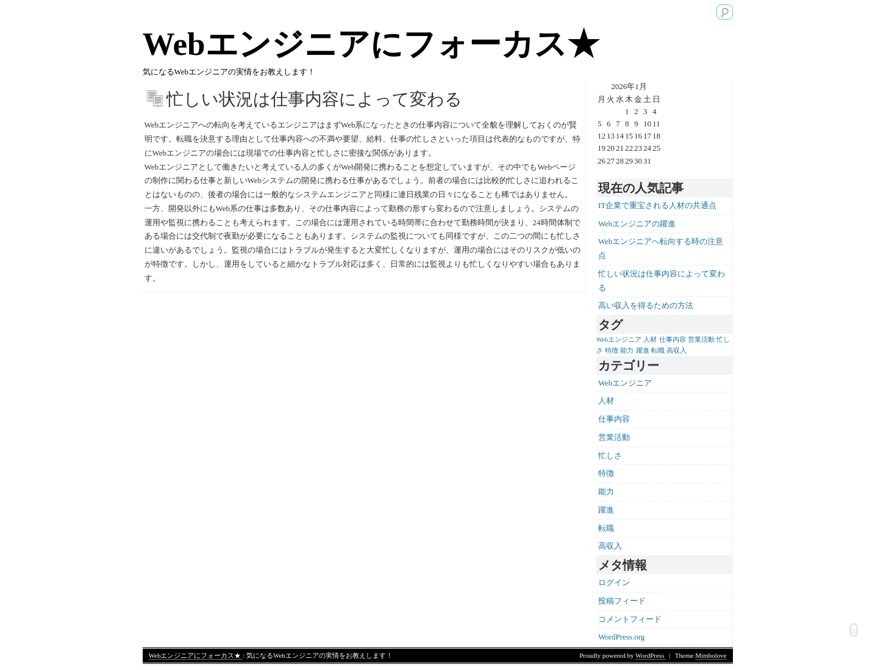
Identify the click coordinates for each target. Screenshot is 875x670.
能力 (606, 491)
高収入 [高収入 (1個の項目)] (676, 350)
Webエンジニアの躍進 (637, 223)
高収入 (610, 545)
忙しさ (610, 455)
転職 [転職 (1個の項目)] (658, 350)
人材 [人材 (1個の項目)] (650, 339)
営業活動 (614, 437)
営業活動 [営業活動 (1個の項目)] (701, 339)
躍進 (606, 509)
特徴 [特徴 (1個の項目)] (611, 350)
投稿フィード (622, 600)
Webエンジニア (625, 382)
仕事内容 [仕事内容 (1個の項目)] (672, 339)
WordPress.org (621, 636)
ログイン (614, 582)
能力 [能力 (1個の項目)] (627, 350)
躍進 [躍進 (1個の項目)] (642, 350)
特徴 (606, 473)
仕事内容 (614, 418)
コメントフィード (630, 619)
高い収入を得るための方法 (645, 305)
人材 (606, 400)
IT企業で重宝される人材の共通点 (657, 205)
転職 (606, 528)
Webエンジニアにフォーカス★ (371, 44)
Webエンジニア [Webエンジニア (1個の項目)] (618, 339)
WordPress (650, 655)
